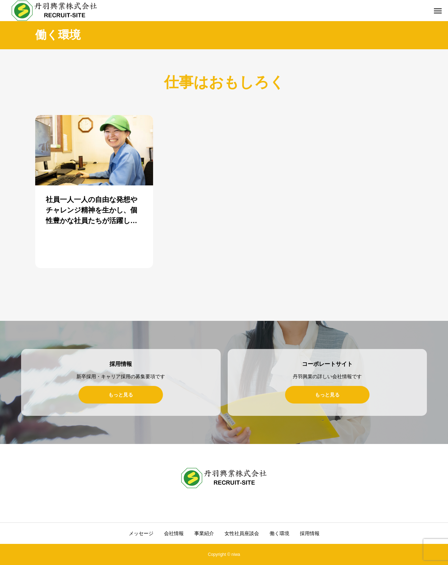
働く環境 (279, 533)
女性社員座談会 (242, 533)
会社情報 (174, 533)
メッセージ (141, 533)
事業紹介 (204, 533)
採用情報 (310, 533)
